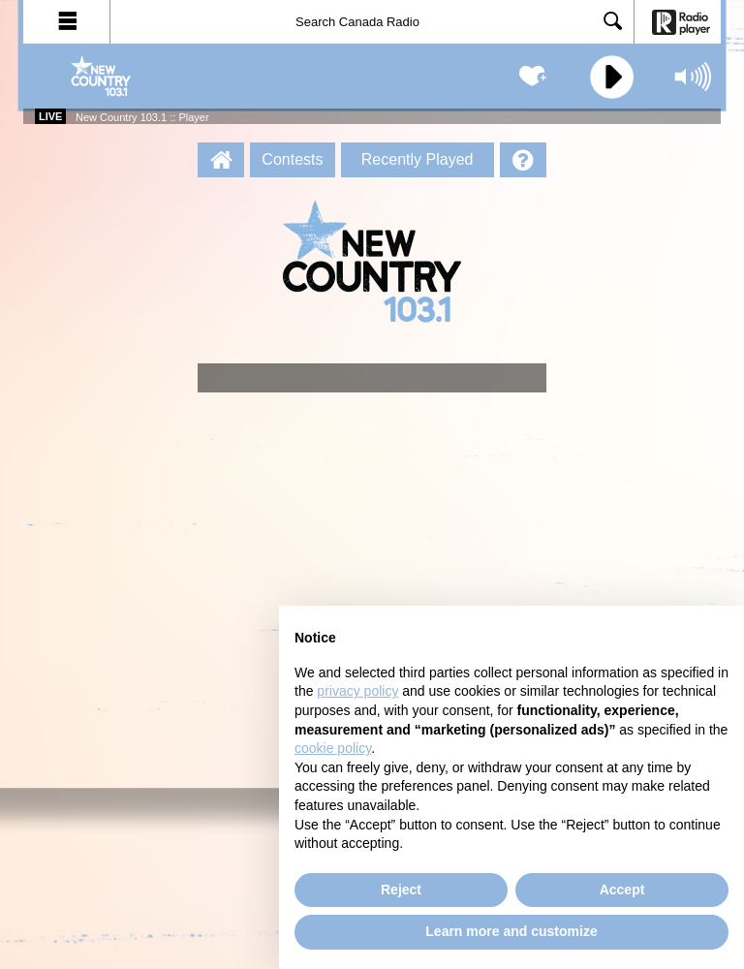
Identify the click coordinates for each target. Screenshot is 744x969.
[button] (66, 22)
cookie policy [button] (332, 748)
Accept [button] (622, 889)
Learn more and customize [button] (511, 931)
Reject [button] (401, 889)
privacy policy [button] (357, 691)
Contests (292, 159)
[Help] (523, 159)
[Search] (372, 22)
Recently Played (417, 159)
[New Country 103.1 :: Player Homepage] (221, 159)
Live (50, 116)
